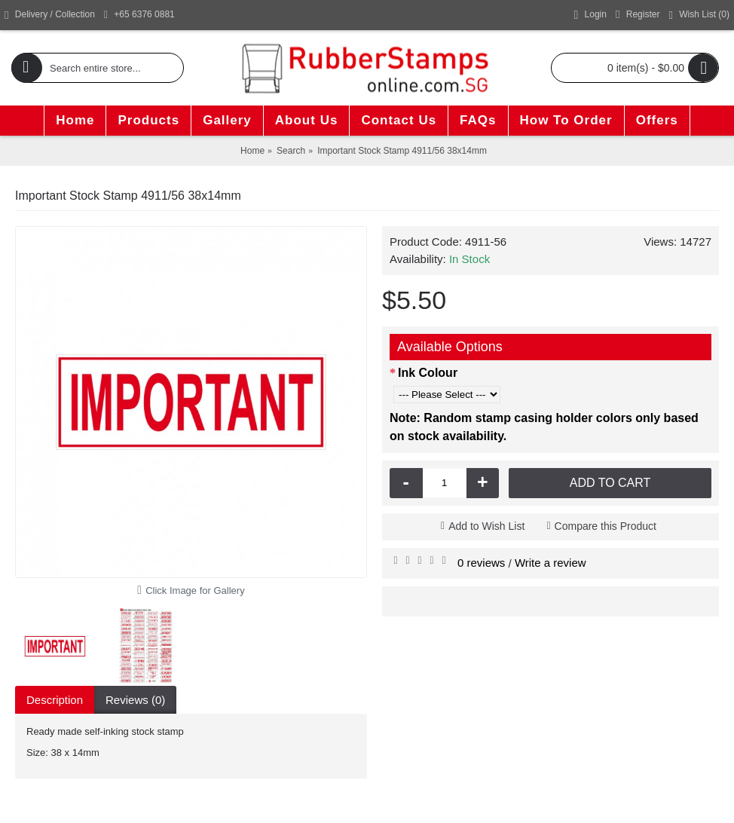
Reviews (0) (135, 699)
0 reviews (481, 562)
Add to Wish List (486, 526)
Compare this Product (605, 526)
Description (54, 699)
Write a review (550, 562)
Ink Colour (427, 372)
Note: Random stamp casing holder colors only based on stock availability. (544, 427)
